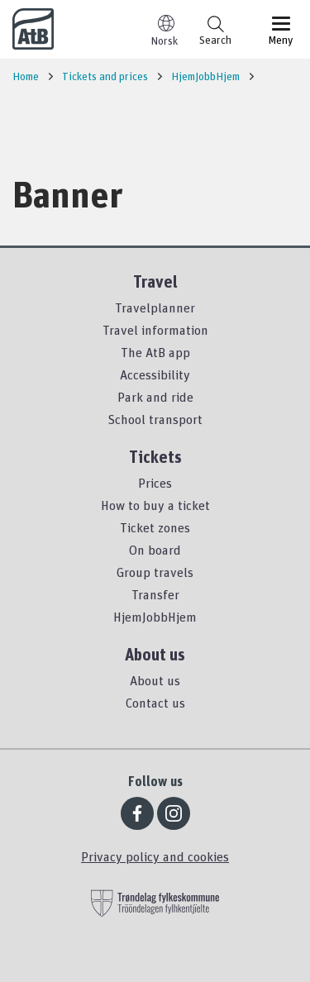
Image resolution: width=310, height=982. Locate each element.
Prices (155, 482)
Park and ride (155, 397)
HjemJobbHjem (155, 616)
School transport (155, 419)
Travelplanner (155, 307)
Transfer (155, 594)
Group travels (155, 572)
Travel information (155, 330)
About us (155, 680)
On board (155, 549)
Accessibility (155, 374)
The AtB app (155, 352)
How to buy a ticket (155, 505)
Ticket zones (155, 527)
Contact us (155, 702)
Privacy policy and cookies (155, 856)
